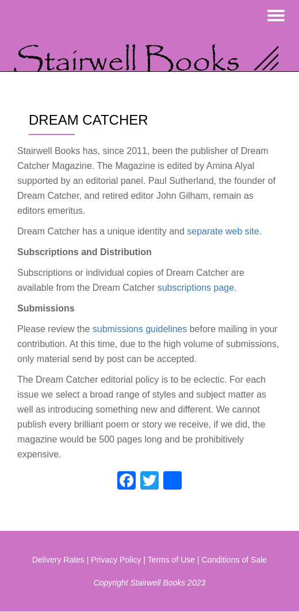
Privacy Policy (116, 559)
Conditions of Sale (234, 559)
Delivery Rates (58, 559)
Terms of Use (171, 559)
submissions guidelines (140, 329)
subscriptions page (196, 287)
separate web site (223, 231)
